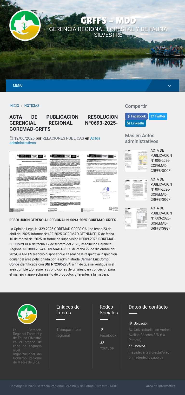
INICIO (14, 106)
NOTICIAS (31, 106)
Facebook (136, 116)
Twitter (158, 116)
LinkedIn (135, 123)
